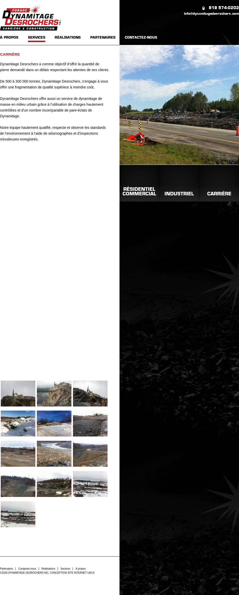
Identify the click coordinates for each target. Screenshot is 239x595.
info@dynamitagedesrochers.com (211, 13)
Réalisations (48, 568)
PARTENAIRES (102, 37)
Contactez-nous (27, 568)
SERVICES (36, 37)
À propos (81, 568)
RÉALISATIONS (68, 37)
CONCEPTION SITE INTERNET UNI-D (72, 572)
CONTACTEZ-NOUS (141, 37)
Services (65, 568)
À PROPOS (9, 37)
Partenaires (6, 568)
